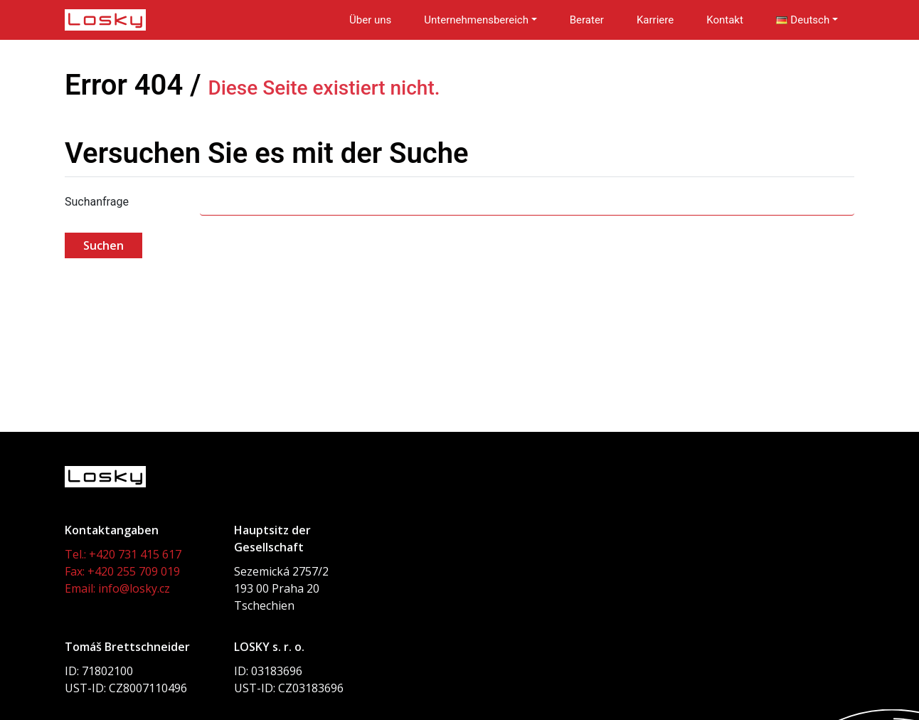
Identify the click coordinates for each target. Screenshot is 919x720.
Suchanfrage (97, 201)
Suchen (103, 245)
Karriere (655, 20)
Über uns (370, 20)
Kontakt (724, 20)
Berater (587, 20)
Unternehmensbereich (476, 20)
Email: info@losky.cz (117, 588)
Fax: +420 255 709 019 (122, 571)
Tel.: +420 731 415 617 (123, 554)
